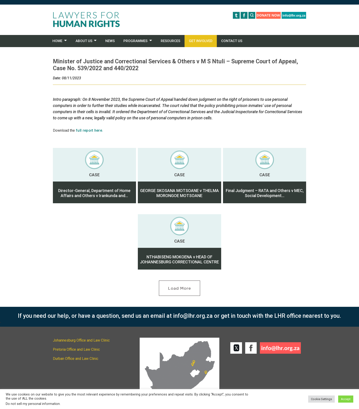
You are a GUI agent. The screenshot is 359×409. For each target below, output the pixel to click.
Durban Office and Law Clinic (75, 358)
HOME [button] (57, 41)
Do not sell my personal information (33, 404)
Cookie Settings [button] (321, 399)
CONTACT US (231, 41)
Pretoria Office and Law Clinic (76, 349)
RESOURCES (170, 41)
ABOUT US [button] (84, 41)
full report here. (89, 130)
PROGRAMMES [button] (135, 41)
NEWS (110, 41)
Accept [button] (346, 399)
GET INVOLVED (200, 41)
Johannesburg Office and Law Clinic (81, 340)
